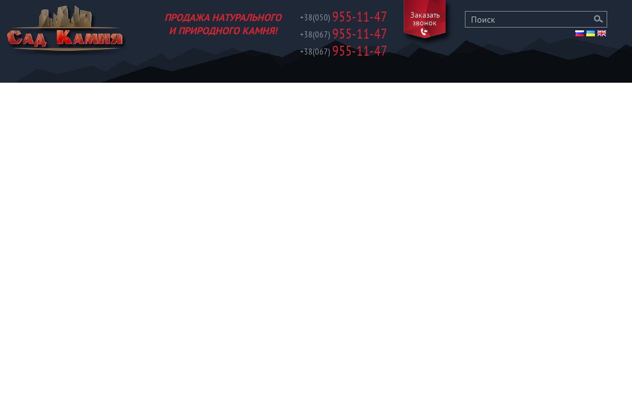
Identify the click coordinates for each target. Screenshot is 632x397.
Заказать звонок (425, 19)
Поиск (599, 19)
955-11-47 (343, 18)
